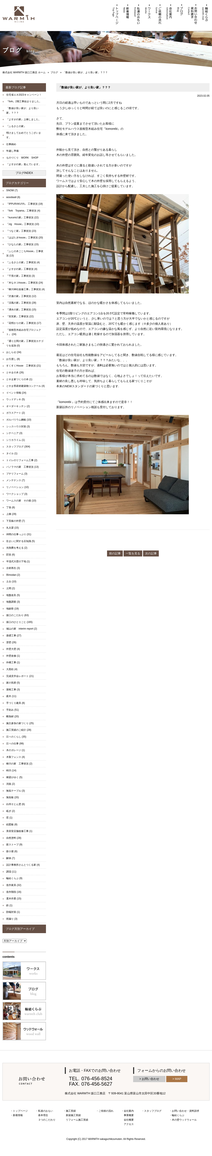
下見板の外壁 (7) (15, 520)
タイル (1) (11, 453)
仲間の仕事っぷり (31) (18, 534)
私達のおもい (45, 1110)
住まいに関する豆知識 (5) (20, 541)
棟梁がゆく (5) (14, 777)
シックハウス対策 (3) (18, 426)
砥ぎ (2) (10, 811)
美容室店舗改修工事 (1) (19, 831)
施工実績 (71, 1110)
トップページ (20, 1110)
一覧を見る (133, 553)
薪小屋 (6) (11, 851)
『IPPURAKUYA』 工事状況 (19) (24, 203)
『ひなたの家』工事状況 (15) (22, 244)
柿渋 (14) (11, 770)
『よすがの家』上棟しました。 (23, 119)
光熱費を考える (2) (16, 547)
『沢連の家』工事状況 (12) (21, 296)
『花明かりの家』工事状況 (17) (23, 323)
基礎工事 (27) (13, 635)
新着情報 (18, 1115)
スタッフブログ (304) (18, 446)
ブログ (54, 72)
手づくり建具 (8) (15, 703)
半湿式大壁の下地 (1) (18, 561)
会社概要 (129, 1119)
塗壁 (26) (11, 642)
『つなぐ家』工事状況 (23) (21, 231)
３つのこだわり (46, 1119)
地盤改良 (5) (13, 595)
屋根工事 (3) (13, 689)
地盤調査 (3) (13, 601)
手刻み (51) (12, 709)
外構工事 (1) (13, 662)
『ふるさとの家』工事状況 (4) (23, 262)
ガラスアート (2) (15, 412)
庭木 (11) (11, 696)
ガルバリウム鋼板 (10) (18, 419)
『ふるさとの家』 (16, 126)
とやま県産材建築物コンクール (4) (25, 386)
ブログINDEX (24, 172)
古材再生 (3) (13, 568)
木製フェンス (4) (15, 757)
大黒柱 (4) (11, 669)
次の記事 (151, 553)
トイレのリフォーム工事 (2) (21, 460)
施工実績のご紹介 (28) (18, 729)
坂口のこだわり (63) (17, 615)
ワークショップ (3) (16, 494)
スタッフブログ (152, 1110)
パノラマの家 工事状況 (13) (22, 466)
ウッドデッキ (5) (15, 399)
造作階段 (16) (13, 891)
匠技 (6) (10, 554)
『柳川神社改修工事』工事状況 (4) (25, 289)
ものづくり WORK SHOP (22, 157)
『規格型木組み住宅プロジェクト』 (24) (23, 332)
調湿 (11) (11, 871)
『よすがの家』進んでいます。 (23, 164)
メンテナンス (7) (15, 480)
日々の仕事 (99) (15, 743)
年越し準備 (12, 150)
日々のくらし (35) (16, 736)
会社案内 (129, 1110)
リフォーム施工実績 (77, 1119)
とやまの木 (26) (15, 372)
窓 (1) (9, 817)
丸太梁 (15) (12, 527)
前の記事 (115, 553)
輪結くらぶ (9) (14, 878)
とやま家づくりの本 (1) (19, 379)
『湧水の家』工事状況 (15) (21, 309)
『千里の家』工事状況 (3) (20, 275)
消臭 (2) (10, 783)
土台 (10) (11, 581)
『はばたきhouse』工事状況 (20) (24, 237)
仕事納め (11, 144)
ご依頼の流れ (106, 1110)
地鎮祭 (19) (12, 608)
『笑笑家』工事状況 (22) (20, 316)
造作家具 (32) (13, 885)
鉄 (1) (9, 905)
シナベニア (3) (14, 433)
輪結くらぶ (178, 1115)
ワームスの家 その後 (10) (21, 500)
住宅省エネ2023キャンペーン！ (24, 94)
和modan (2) (13, 574)
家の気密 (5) (13, 682)
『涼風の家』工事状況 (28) (21, 302)
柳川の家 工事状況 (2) (19, 763)
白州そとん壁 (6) (15, 804)
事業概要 (129, 1115)
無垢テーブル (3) (15, 790)
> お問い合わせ (149, 1078)
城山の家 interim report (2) (21, 628)
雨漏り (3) (11, 918)
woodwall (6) (13, 197)
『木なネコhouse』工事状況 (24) (24, 282)
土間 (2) (10, 588)
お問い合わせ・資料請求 (185, 1110)
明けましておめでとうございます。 (23, 135)
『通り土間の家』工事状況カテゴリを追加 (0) (24, 343)
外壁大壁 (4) (13, 649)
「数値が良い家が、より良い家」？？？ (22, 110)
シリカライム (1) (15, 440)
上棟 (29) (11, 514)
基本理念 (43, 1115)
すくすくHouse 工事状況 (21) (23, 365)
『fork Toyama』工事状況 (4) (23, 210)
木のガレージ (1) (15, 750)
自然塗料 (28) (13, 837)
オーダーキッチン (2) (18, 406)
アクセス (129, 1124)
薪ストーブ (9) (14, 844)
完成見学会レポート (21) (20, 676)
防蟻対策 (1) (13, 912)
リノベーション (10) (17, 487)
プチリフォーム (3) (16, 473)
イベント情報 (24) (16, 392)
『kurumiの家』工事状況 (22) (22, 217)
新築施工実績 (73, 1115)
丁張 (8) (10, 507)
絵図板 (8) (11, 824)
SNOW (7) (12, 190)
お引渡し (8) (13, 359)
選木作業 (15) (13, 898)
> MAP (176, 1078)
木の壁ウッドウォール (184, 1119)
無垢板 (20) (12, 797)
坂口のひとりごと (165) (19, 622)
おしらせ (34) (13, 352)
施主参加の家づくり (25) (20, 723)
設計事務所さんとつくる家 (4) (23, 864)
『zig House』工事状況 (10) (22, 224)
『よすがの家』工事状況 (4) (21, 269)
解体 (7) (10, 858)
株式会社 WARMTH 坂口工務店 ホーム (24, 72)
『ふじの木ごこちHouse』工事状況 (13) (24, 253)
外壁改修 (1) (13, 655)
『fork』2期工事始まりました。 (24, 101)
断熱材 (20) (12, 716)
